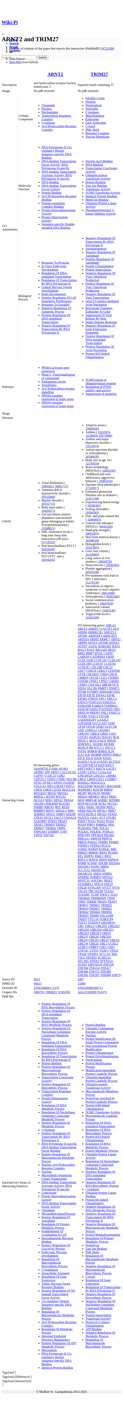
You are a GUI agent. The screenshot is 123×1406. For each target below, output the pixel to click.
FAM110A (95, 702)
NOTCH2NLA (87, 814)
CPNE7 (104, 681)
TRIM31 (94, 908)
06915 (38, 983)
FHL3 (104, 712)
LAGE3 (111, 768)
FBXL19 (83, 712)
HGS (103, 740)
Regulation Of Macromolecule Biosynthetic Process (55, 1263)
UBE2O (93, 940)
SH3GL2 (61, 810)
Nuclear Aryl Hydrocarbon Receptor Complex (58, 1166)
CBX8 (110, 656)
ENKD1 (93, 698)
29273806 (105, 435)
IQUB (98, 758)
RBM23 (83, 852)
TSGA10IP (106, 915)
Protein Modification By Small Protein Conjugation (102, 1040)
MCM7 (82, 793)
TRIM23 (49, 824)
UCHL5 (83, 947)
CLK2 (103, 677)
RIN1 (107, 856)
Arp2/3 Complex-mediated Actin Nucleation (102, 302)
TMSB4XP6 (98, 898)
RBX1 (103, 852)
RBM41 (93, 852)
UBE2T (104, 940)
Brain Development (54, 294)
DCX (115, 684)
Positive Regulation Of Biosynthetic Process (56, 1086)
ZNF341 (48, 835)
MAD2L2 (84, 782)
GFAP (81, 726)
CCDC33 (50, 775)
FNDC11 (114, 712)
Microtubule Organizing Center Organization (57, 1177)
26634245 (48, 549)
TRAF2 (38, 824)
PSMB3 (114, 842)
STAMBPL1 (85, 884)
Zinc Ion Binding (96, 185)
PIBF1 (91, 824)
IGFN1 (82, 751)
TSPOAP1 (40, 831)
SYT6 (115, 887)
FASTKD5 (106, 709)
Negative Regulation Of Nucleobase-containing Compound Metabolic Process (100, 1306)
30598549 (91, 540)
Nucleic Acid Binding (99, 161)
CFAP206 (114, 670)
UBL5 (103, 943)
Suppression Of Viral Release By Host (98, 316)
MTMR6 (114, 800)
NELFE (91, 810)
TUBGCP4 (106, 919)
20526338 (91, 572)
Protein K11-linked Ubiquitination (97, 1323)
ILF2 (81, 754)
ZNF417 (105, 968)
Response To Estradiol (55, 304)
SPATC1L (84, 880)
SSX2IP (70, 814)
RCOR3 (113, 852)
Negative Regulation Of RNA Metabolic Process (100, 1208)
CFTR (81, 674)
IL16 (111, 751)
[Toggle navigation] (3, 34)
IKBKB (92, 751)
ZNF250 (108, 964)
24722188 (107, 48)
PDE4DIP (52, 803)
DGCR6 (71, 779)
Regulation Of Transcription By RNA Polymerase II (59, 281)
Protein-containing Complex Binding (53, 205)
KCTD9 (83, 765)
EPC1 (102, 698)
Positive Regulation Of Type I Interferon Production (99, 287)
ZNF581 (83, 975)
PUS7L (106, 845)
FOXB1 (83, 716)
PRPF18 (96, 838)
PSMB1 (39, 807)
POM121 (108, 831)
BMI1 (81, 653)
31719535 (48, 542)
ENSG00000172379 (46, 988)
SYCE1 (48, 817)
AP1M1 (63, 768)
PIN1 (111, 824)
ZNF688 (105, 975)
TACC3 (58, 817)
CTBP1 (61, 779)
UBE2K (94, 936)
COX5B (83, 681)
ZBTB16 (91, 957)
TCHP (95, 894)
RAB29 (93, 849)
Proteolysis (92, 1245)
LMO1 (82, 779)
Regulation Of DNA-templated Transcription (56, 274)
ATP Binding (93, 1329)
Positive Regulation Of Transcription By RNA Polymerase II (56, 329)
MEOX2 (62, 793)
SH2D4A (114, 863)
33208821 (48, 528)
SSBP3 (60, 814)
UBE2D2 (114, 926)
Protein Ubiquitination (99, 266)
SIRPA (104, 866)
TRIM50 (106, 912)
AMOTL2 (110, 632)
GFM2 (100, 726)
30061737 (61, 486)
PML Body (92, 129)
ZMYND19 (95, 964)
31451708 (91, 498)
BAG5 (91, 649)
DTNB (82, 691)
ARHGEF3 (95, 635)
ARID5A (83, 639)
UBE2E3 (95, 933)
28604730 (104, 561)
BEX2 (112, 649)
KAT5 (104, 761)
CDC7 (82, 670)
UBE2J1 (83, 936)
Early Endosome (95, 122)
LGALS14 (104, 772)
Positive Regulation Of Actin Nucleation (99, 348)
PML (95, 828)
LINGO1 (99, 775)
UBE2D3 (83, 929)
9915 (37, 979)
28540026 (91, 456)
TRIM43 (94, 912)
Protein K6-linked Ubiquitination (96, 1201)
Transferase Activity (98, 189)
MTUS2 (61, 796)
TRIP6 (61, 828)
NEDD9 (100, 807)
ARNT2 (55, 74)
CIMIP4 (83, 677)
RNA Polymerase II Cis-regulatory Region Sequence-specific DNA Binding (57, 152)
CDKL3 (102, 670)
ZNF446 (83, 971)
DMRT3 (103, 688)
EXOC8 (83, 702)
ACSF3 (107, 628)
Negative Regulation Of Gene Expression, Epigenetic (100, 329)
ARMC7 (104, 639)
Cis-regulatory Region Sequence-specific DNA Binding (57, 1305)
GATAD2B (85, 723)
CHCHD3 (92, 674)
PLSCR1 (64, 803)
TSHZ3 (82, 919)
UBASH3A (108, 922)
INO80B (96, 754)
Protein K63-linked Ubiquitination (97, 355)
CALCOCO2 (68, 772)
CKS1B (93, 677)
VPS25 (113, 950)
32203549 (91, 617)
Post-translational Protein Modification (101, 1047)
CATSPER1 (97, 656)
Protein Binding (51, 192)
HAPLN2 (95, 737)
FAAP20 (68, 782)
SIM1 (70, 810)
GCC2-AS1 (99, 723)
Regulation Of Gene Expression (54, 1278)
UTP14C (83, 950)
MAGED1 (40, 793)
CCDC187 (114, 660)
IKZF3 (60, 786)
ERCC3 (112, 698)
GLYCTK (111, 726)
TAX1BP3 (40, 821)
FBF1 (116, 709)
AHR (54, 768)
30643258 (105, 526)
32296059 (91, 435)
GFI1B (90, 726)
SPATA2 (107, 877)
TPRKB (91, 901)
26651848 (107, 593)
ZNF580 (105, 971)
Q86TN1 (39, 992)
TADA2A (70, 817)
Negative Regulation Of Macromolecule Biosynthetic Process (100, 1270)
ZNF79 (116, 975)
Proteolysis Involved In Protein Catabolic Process (101, 1100)
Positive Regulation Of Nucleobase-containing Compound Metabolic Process (56, 1033)
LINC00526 (85, 775)
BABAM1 (104, 646)
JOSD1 (107, 758)
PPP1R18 (97, 835)
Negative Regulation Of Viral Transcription (100, 295)
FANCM (83, 709)
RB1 (114, 849)
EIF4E (111, 695)
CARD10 (83, 656)
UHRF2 (93, 947)
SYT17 (106, 887)
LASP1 (82, 772)
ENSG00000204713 (90, 988)
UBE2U (115, 940)
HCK (116, 737)
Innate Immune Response (101, 322)
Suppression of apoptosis (101, 393)
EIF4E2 (82, 698)
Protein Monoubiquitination (102, 1234)
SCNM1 (92, 863)
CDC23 (107, 667)
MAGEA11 (98, 782)
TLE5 (113, 894)
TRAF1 (62, 821)
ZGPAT (82, 964)
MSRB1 (103, 800)
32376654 (91, 463)
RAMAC (104, 849)
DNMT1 (114, 688)
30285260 (112, 596)
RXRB (82, 863)
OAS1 (94, 817)
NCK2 (102, 803)
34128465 (91, 554)
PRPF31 (107, 838)
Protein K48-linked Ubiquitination (97, 1107)
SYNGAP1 (95, 887)
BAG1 (116, 646)
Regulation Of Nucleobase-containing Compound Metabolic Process (59, 1116)
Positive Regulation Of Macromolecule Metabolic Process (58, 1158)
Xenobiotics (49, 385)
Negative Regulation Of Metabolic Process (100, 1334)
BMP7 (90, 653)
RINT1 (50, 810)
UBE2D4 (96, 929)
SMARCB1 (98, 870)
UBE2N (83, 940)
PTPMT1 (83, 845)
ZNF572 (94, 971)
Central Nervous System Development (57, 288)
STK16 (38, 817)
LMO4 (47, 789)
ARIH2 (94, 639)
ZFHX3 (94, 961)
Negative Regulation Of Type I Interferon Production (100, 276)
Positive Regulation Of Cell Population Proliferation (59, 299)
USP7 (63, 831)
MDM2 (106, 793)
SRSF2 (108, 880)
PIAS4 (82, 824)
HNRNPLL (85, 744)
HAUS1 (107, 737)
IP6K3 (116, 754)
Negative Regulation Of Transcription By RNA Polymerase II (100, 242)
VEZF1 (104, 950)
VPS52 (38, 835)
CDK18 (91, 670)
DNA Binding (50, 182)
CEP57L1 (40, 779)
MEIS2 (52, 793)
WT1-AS (105, 954)
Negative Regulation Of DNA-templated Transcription (100, 1175)
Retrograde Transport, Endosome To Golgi (99, 309)
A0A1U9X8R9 (87, 992)
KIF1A (92, 765)
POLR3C (96, 831)
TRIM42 (50, 828)
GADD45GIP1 (87, 719)
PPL (87, 835)
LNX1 (100, 779)
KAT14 (95, 761)
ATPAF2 (114, 642)
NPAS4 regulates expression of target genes (58, 397)
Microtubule (49, 1350)
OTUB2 (111, 817)
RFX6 (65, 807)
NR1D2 (102, 814)
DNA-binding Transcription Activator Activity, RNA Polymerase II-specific (59, 175)
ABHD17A (95, 628)
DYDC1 (47, 782)
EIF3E (91, 695)
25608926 (91, 428)
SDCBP (103, 863)
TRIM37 (39, 828)
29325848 (48, 496)
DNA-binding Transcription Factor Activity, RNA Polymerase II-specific (59, 165)
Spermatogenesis (95, 248)
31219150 (91, 582)
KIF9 (101, 765)
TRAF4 (102, 901)
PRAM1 (109, 835)
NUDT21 (83, 817)
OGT (102, 817)
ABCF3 (82, 628)
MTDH (50, 796)
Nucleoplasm (50, 112)
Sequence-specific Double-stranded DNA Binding (58, 226)
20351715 (48, 503)
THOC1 (104, 894)
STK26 (82, 887)
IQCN (89, 758)
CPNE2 (93, 681)
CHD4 (103, 674)
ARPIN (82, 642)
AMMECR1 (95, 632)
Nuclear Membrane (97, 136)
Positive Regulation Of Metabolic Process (56, 1124)
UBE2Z (94, 943)
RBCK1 (49, 807)
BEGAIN (101, 649)
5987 (81, 979)
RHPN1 (89, 856)
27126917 (91, 488)
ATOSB (103, 642)
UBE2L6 (105, 936)
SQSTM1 (97, 880)
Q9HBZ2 (51, 992)
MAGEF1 (100, 786)
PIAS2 (101, 821)
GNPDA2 (91, 730)
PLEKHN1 (84, 828)
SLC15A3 (84, 870)
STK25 (108, 884)
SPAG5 (50, 814)
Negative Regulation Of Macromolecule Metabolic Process (101, 1228)
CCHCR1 (84, 667)
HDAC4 (94, 740)
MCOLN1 (94, 793)
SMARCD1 (85, 873)
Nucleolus (91, 108)
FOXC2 (93, 716)
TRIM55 (83, 915)
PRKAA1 (84, 838)
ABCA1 (111, 625)
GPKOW (83, 733)
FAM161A (109, 702)
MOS (81, 800)
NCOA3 (39, 800)
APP (47, 772)
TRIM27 (99, 74)
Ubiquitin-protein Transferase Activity (98, 177)
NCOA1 (112, 803)
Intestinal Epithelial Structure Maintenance (56, 1337)
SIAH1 (95, 866)
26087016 (105, 481)
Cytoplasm (48, 122)
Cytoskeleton (50, 1269)
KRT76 (100, 768)
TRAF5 (112, 901)
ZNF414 (94, 968)
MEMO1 (94, 796)
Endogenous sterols (54, 381)
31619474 (104, 432)
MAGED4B (85, 786)
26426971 (48, 510)
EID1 (116, 691)
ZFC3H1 (83, 961)
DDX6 (82, 688)
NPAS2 (58, 800)
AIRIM (82, 632)
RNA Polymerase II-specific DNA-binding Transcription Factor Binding (59, 1147)
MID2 (113, 796)
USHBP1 (53, 831)
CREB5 (114, 681)
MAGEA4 (68, 789)
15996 (81, 983)
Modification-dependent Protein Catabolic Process (101, 1072)
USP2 (111, 947)
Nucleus (47, 108)
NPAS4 (68, 800)
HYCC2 (110, 747)
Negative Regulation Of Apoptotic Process (56, 309)
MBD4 (108, 789)
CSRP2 (82, 684)
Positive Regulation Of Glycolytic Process (56, 1247)
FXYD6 (104, 716)
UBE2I (106, 933)
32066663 (93, 519)
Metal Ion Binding (96, 199)
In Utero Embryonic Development (54, 267)
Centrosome (49, 1192)
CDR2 (61, 775)
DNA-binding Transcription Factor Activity (59, 187)
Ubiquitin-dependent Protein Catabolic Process (101, 1079)
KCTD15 (114, 761)
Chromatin (48, 105)
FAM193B (84, 705)
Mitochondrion (94, 115)
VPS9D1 (92, 954)
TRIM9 (94, 915)
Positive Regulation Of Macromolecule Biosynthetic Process (56, 1070)
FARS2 (93, 709)
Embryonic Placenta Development (54, 1254)
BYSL (99, 653)
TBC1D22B (95, 891)
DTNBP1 (93, 691)
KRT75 (90, 768)
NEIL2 (110, 807)
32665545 (108, 470)
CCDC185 (100, 660)
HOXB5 (98, 744)
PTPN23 (95, 845)
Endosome (92, 119)
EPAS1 (58, 782)
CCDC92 (110, 663)
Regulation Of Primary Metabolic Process (56, 1226)
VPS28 (82, 954)
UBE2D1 (101, 926)
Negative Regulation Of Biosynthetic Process (100, 1296)
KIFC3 (70, 786)
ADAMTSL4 (42, 768)
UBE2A (90, 926)
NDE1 (49, 800)
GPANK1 (104, 730)
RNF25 (93, 859)
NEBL (90, 807)
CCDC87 (97, 663)
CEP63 (51, 779)
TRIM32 (106, 908)
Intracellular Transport (56, 1273)
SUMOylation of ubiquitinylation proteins (100, 381)
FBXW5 (94, 712)
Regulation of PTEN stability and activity (98, 388)
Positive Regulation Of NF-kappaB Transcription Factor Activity (59, 1294)
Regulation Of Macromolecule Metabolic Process (58, 1315)
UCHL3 (113, 943)
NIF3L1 (102, 810)
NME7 (112, 810)
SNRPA (107, 873)
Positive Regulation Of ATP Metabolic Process (59, 1344)
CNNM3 (113, 677)
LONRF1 (111, 779)
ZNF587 (94, 975)
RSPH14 (113, 859)
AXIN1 (92, 646)
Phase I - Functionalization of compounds (58, 376)
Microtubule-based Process (58, 1213)
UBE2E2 (83, 933)
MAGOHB (114, 786)
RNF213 (83, 859)
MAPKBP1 (85, 789)
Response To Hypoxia (55, 262)
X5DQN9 (64, 992)
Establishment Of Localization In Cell (54, 1233)
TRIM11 (83, 905)
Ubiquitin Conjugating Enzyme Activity (99, 1030)
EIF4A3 (101, 695)
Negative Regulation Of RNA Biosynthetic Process (102, 1184)
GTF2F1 (83, 737)
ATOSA (92, 642)
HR (91, 747)
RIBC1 (99, 856)
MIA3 (104, 796)
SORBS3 (39, 814)
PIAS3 (110, 821)
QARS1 (83, 849)
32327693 (91, 547)
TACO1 (82, 891)
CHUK (112, 674)
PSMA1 (93, 842)
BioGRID (15, 62)
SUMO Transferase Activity (102, 192)
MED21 (83, 796)
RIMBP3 (39, 810)
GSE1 (112, 733)
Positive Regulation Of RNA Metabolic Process (57, 1023)
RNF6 (103, 859)
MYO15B (91, 803)
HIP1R (111, 740)
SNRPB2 (83, 877)
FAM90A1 (111, 705)
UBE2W (83, 943)
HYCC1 (99, 747)
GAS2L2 (102, 719)
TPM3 (82, 901)
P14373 (102, 992)
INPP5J (107, 754)
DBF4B (106, 684)
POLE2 (104, 828)
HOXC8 (83, 747)
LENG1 (93, 772)
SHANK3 (84, 866)
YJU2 (81, 957)
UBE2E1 (108, 929)
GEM (111, 723)
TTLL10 (93, 919)
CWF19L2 (94, 684)
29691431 (91, 533)
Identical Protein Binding (101, 196)
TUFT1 (82, 922)
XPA (114, 954)
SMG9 (97, 873)
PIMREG (101, 824)
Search (14, 43)
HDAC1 (83, 740)
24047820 (106, 603)
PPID (81, 835)
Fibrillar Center (95, 98)
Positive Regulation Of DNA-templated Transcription (56, 318)
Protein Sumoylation (98, 269)
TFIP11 (52, 821)
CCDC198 (84, 663)
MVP (81, 803)
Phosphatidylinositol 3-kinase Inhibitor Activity (100, 212)
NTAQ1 (112, 814)
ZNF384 (83, 968)
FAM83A (98, 705)
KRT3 (81, 768)
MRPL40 (91, 800)
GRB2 (104, 733)
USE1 (103, 947)
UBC (81, 926)
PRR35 (82, 842)
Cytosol (90, 126)
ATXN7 (83, 646)
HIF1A (51, 786)
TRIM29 (83, 908)
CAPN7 (39, 775)
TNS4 (110, 898)
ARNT (54, 772)
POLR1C (83, 831)
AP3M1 (39, 772)
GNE (81, 730)
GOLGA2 (40, 786)
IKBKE (102, 751)
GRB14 (94, 733)
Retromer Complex (97, 133)
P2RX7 (82, 821)
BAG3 (82, 649)
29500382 (93, 505)
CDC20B (96, 667)
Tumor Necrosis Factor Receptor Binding (56, 1285)
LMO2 (38, 789)
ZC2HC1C (104, 957)
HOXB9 (109, 744)
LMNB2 (111, 775)
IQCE (81, 758)
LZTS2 (56, 789)
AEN (116, 628)
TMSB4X (84, 898)
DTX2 (38, 782)
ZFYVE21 (106, 961)
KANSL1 (83, 761)
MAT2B (98, 789)
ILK (87, 754)
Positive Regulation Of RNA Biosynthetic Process (58, 1005)
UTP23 (93, 950)
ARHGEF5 (110, 635)
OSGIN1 (39, 803)
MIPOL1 (39, 796)
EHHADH (106, 691)
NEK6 (82, 810)
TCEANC (84, 894)
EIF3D (82, 695)
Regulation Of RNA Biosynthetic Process (55, 1051)
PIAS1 (92, 821)
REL (58, 807)
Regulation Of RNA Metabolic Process (54, 1107)
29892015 (48, 486)
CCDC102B (85, 660)
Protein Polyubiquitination (101, 1056)
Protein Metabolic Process (101, 1150)
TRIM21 (94, 905)
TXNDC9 (94, 922)
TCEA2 (109, 891)
